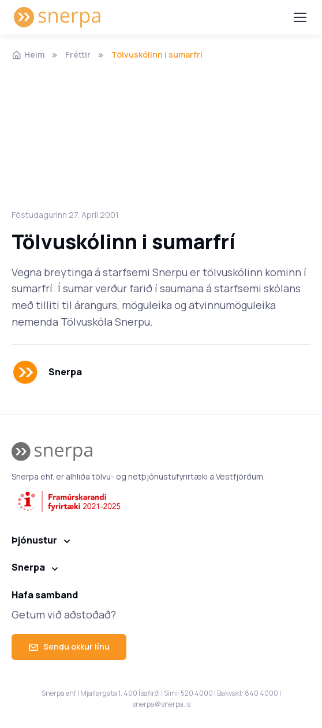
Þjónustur (34, 540)
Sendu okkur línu (69, 646)
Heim (28, 54)
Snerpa (28, 567)
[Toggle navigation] (299, 17)
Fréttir (78, 54)
